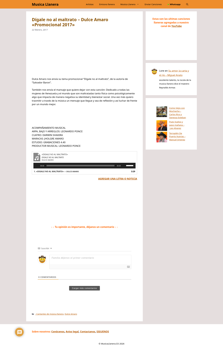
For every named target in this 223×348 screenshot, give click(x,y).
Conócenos (57, 331)
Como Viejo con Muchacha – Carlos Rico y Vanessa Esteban (170, 111)
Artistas (89, 4)
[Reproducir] (37, 165)
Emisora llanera (107, 4)
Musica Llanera (45, 4)
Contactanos (87, 331)
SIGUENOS (103, 331)
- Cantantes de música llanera (49, 314)
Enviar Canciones (153, 4)
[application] (84, 165)
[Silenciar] (123, 165)
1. (56, 171)
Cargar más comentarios (84, 288)
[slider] (81, 165)
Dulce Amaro (71, 314)
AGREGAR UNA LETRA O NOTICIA (117, 178)
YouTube (176, 26)
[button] (187, 4)
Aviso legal (72, 331)
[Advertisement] (84, 56)
